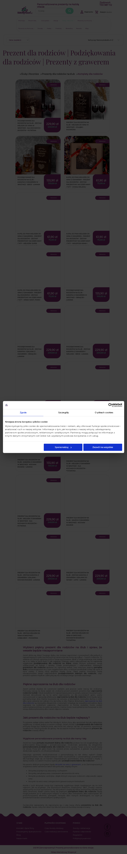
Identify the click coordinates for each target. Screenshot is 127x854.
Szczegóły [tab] (63, 412)
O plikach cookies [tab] (104, 412)
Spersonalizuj (63, 447)
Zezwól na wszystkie (102, 447)
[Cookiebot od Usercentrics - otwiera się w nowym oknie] (110, 405)
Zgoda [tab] (23, 412)
